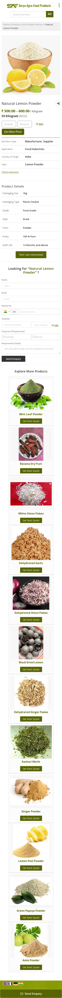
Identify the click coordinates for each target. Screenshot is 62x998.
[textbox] (25, 124)
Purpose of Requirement (13, 331)
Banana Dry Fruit (31, 464)
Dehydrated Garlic (31, 563)
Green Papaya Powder (31, 911)
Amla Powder (31, 960)
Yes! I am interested (31, 254)
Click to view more (10, 172)
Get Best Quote (31, 421)
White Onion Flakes (31, 513)
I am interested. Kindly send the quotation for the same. (31, 350)
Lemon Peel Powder (31, 861)
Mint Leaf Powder (31, 414)
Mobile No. (7, 305)
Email (4, 292)
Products (16, 24)
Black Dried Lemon (31, 662)
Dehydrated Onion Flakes (31, 613)
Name (4, 279)
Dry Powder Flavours (33, 24)
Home (6, 24)
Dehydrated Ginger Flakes (31, 712)
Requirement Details (11, 343)
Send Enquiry (31, 994)
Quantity (6, 318)
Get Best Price (13, 132)
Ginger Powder (31, 811)
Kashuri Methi (31, 761)
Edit (39, 124)
